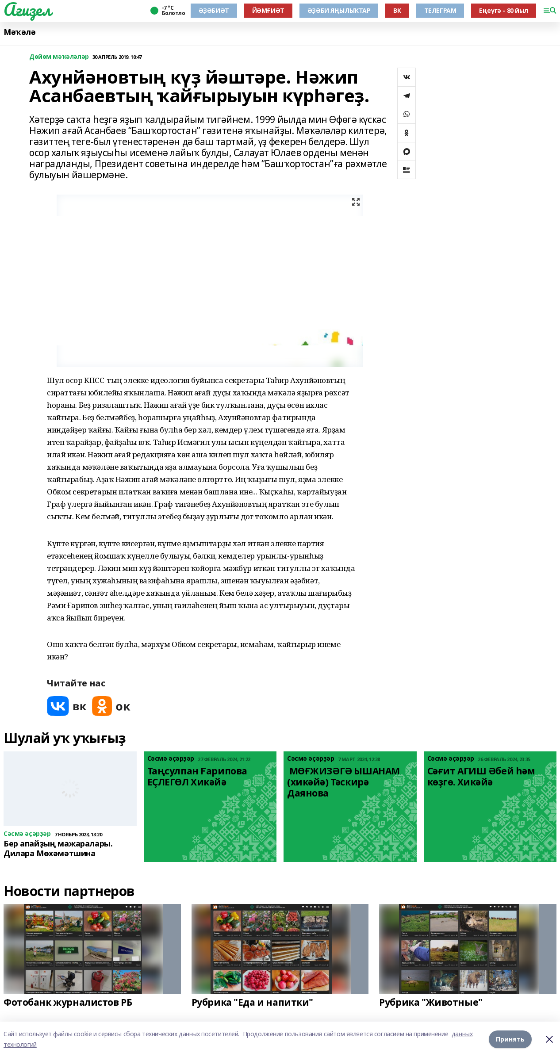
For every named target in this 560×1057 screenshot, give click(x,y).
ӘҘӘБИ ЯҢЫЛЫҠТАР (339, 10)
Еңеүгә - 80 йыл (503, 10)
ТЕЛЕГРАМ (440, 10)
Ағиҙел (27, 9)
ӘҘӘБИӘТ (214, 10)
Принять (510, 1039)
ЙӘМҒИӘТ (268, 10)
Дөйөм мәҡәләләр (59, 57)
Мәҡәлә (19, 32)
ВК (397, 10)
